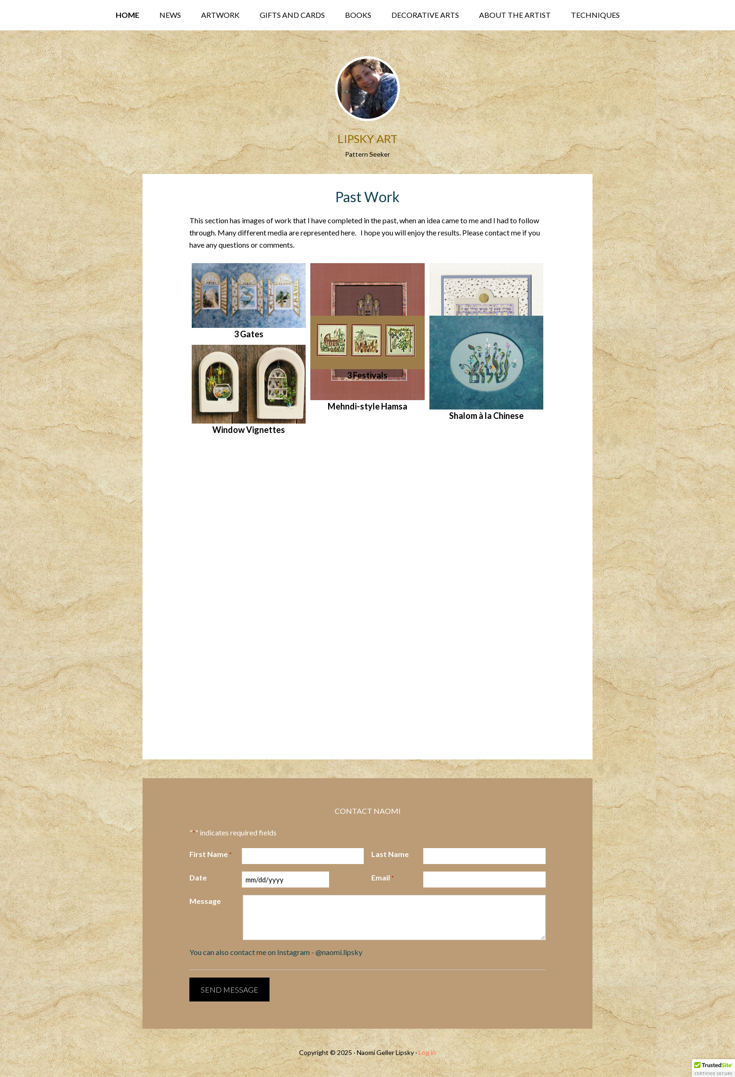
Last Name (390, 853)
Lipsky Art (368, 138)
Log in (427, 1052)
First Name (210, 854)
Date (198, 877)
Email (382, 878)
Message (205, 900)
